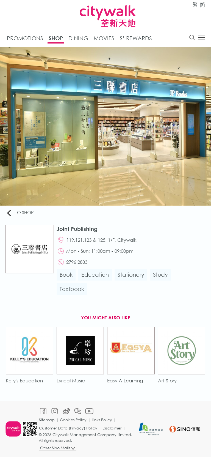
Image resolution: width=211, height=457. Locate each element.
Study (160, 274)
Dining (78, 38)
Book (66, 274)
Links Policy (102, 419)
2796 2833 (76, 262)
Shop (56, 38)
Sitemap (47, 419)
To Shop (20, 213)
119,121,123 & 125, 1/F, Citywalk (101, 240)
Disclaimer (111, 428)
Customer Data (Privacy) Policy (68, 428)
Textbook (72, 289)
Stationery (131, 274)
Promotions (25, 38)
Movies (104, 38)
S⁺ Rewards (136, 38)
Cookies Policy (73, 419)
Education (95, 274)
